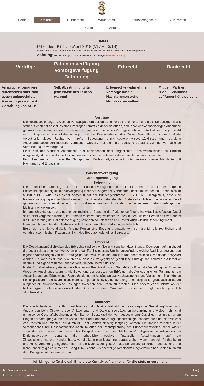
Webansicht (193, 375)
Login (197, 370)
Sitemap (34, 370)
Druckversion (15, 370)
